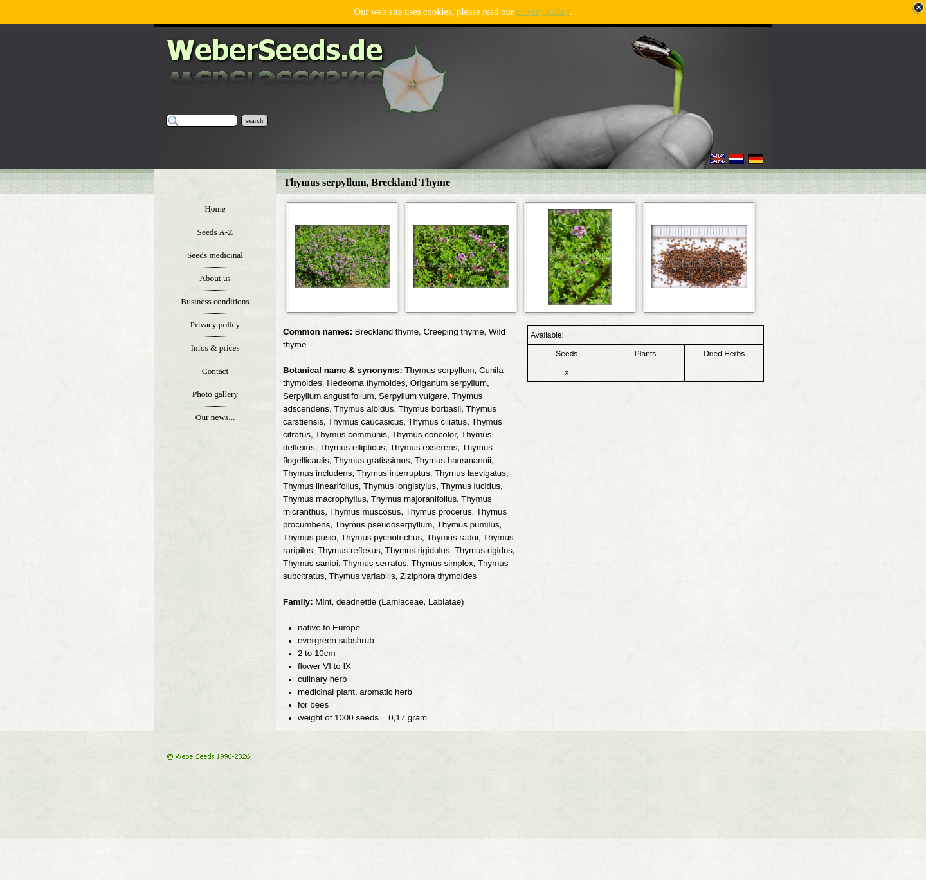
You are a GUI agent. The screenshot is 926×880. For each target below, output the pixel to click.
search (254, 120)
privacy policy (542, 11)
